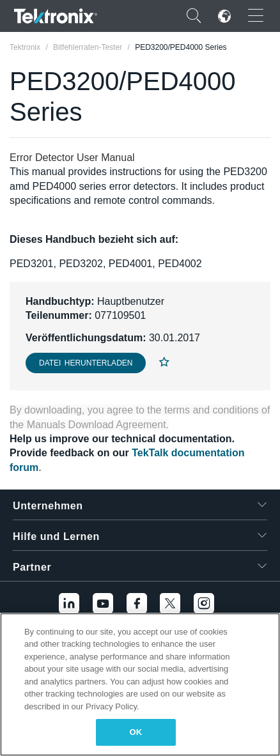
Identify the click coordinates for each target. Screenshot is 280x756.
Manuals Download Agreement (96, 424)
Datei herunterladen (85, 363)
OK (136, 732)
